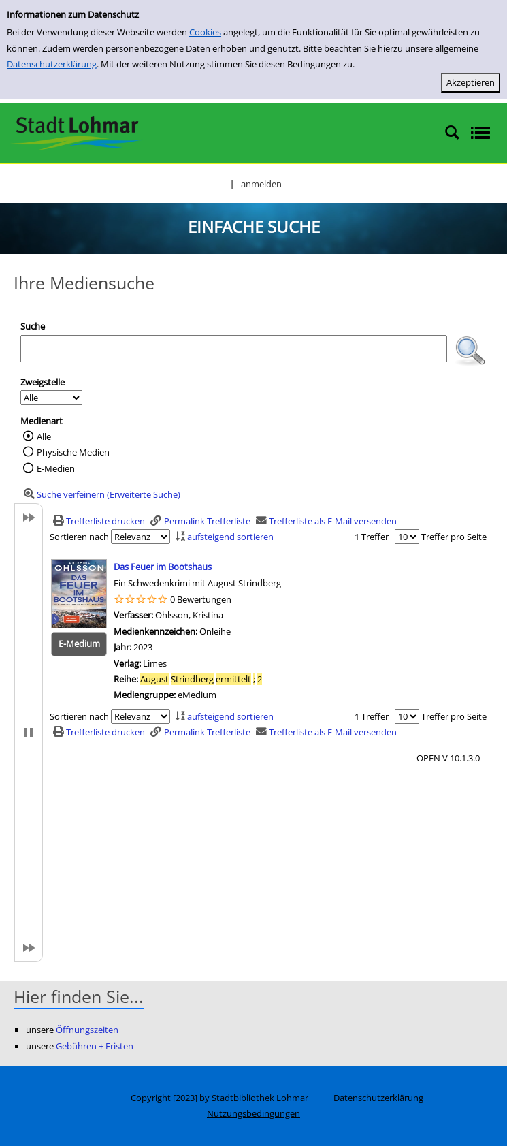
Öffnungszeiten (87, 1029)
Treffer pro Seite (454, 536)
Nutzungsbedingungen (253, 1113)
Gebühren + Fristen (94, 1046)
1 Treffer (372, 536)
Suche (32, 326)
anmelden (261, 184)
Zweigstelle (42, 382)
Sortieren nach (79, 536)
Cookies (205, 32)
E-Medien (56, 468)
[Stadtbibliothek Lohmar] (76, 132)
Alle (44, 436)
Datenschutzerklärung (52, 64)
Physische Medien (73, 452)
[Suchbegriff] (233, 348)
